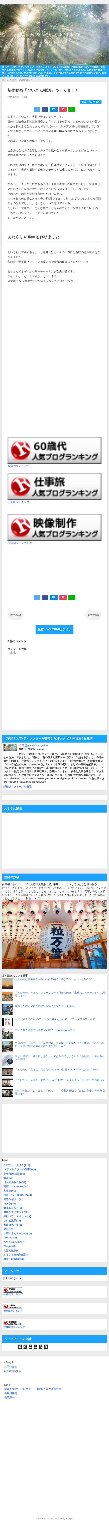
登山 (8, 1229)
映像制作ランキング (20, 543)
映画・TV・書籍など (18, 1195)
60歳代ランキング (19, 465)
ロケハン (10, 1237)
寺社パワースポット (17, 1216)
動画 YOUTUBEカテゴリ (54, 629)
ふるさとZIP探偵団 (16, 1254)
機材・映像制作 (14, 1258)
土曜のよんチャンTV (18, 1233)
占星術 (10, 1190)
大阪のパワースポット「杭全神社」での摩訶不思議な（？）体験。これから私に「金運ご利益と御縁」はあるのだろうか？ (59, 1044)
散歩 (8, 1177)
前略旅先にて (14, 1224)
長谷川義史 (10, 1393)
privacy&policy (12, 1370)
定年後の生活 (14, 1173)
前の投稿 (93, 615)
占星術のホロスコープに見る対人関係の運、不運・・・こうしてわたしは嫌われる (49, 884)
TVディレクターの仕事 (20, 1169)
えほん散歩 (12, 1250)
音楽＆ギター (14, 1199)
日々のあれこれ (15, 1182)
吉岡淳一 (9, 1397)
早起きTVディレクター (35, 745)
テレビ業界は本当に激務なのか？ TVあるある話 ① (46, 1029)
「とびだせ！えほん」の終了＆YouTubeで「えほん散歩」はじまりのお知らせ (59, 1080)
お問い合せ (10, 1366)
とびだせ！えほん (17, 1165)
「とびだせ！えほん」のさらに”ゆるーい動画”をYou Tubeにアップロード (57, 1069)
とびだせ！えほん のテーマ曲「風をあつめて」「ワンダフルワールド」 (56, 1019)
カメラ (10, 1203)
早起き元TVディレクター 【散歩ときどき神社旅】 (34, 1388)
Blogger (10, 1246)
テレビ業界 (12, 1220)
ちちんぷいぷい (14, 1241)
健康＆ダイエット (16, 1212)
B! (53, 109)
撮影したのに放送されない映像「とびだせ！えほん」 (45, 1005)
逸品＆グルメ (14, 1207)
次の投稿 (15, 615)
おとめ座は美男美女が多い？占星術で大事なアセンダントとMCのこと (55, 979)
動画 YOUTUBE (90, 102)
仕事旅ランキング (18, 502)
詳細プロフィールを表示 (18, 786)
